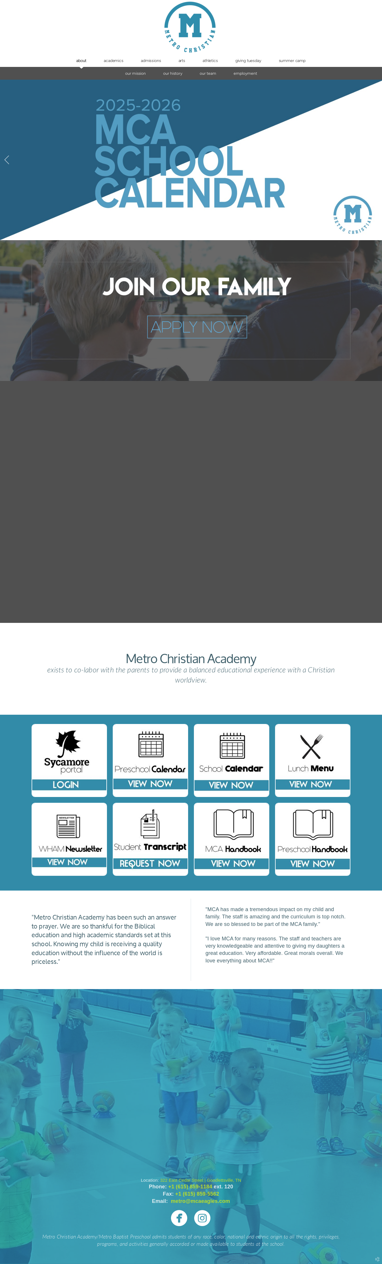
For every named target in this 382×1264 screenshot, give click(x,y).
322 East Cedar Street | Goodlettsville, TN (200, 1180)
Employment (245, 73)
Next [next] (375, 160)
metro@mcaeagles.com (200, 1201)
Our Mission (135, 73)
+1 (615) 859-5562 (197, 1194)
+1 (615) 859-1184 (190, 1187)
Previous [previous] (6, 160)
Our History (172, 73)
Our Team (208, 73)
